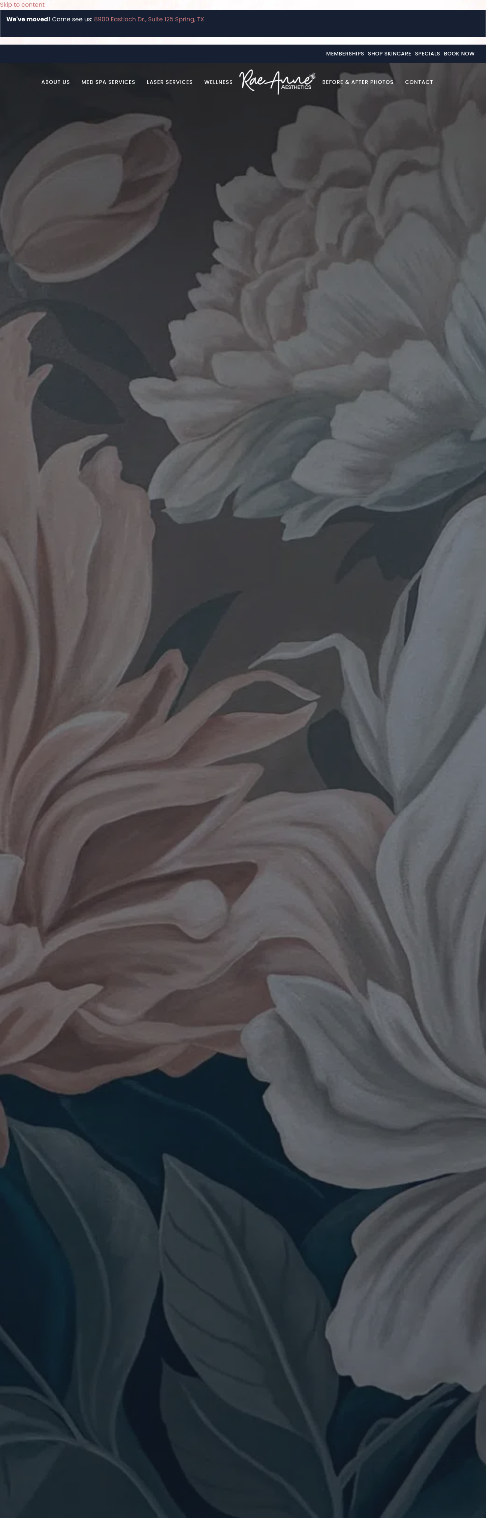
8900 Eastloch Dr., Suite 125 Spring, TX (149, 19)
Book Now (459, 53)
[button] (444, 82)
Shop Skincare (389, 53)
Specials (427, 53)
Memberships (345, 53)
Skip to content (22, 4)
